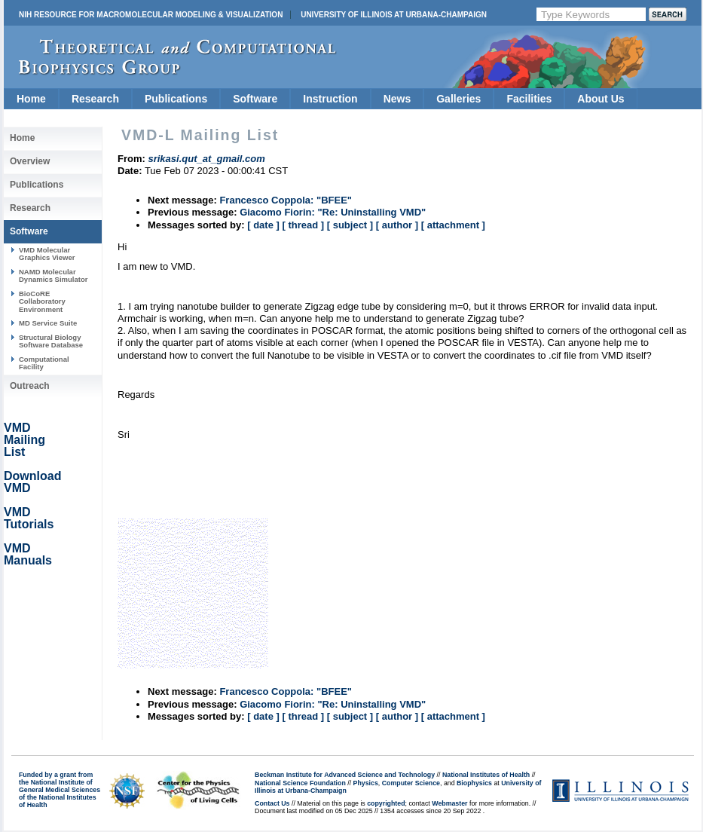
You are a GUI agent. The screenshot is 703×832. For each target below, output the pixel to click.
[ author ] (397, 225)
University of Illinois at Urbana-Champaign (394, 15)
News (397, 99)
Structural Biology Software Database (51, 341)
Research (95, 99)
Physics (365, 783)
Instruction (330, 99)
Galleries (458, 99)
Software (255, 99)
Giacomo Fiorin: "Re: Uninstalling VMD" (333, 212)
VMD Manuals (28, 554)
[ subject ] (350, 225)
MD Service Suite (48, 323)
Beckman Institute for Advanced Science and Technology (345, 774)
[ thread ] (303, 225)
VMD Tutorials (28, 518)
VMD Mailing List (24, 439)
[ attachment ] (453, 225)
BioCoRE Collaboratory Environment (42, 301)
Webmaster (449, 803)
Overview (30, 161)
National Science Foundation (300, 783)
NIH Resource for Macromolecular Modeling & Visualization (151, 15)
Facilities (529, 99)
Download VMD (32, 482)
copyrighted (386, 803)
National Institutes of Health (486, 774)
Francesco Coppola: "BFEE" (285, 200)
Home (31, 99)
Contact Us (272, 803)
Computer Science (411, 783)
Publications (176, 99)
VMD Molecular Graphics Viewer (47, 254)
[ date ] (263, 225)
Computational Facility (44, 363)
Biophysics (474, 783)
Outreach (30, 386)
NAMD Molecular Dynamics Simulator (53, 275)
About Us (600, 99)
